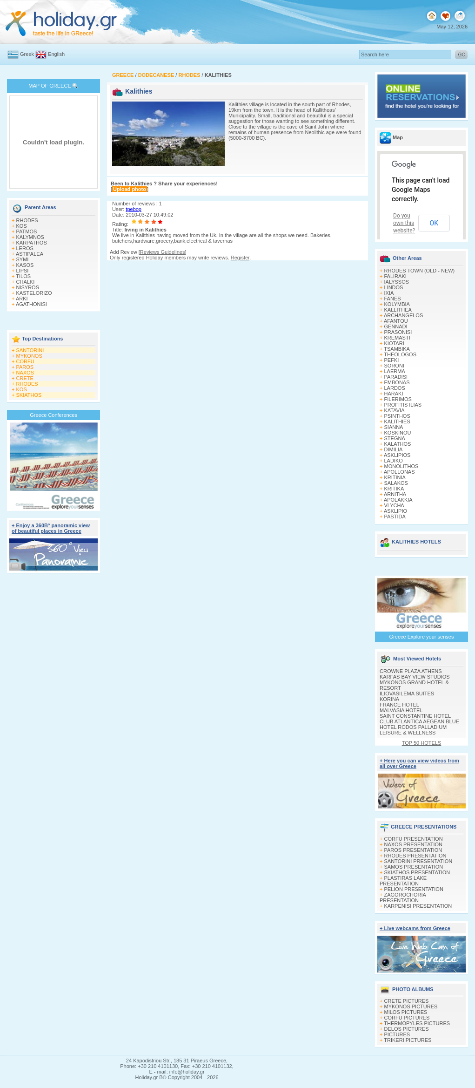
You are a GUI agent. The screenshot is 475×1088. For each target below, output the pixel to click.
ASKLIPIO (395, 511)
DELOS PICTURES (406, 1029)
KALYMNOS (30, 237)
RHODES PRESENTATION (415, 855)
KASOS (25, 265)
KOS (21, 226)
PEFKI (391, 360)
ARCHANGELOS (403, 315)
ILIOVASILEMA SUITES (407, 693)
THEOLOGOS (400, 354)
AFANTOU (396, 321)
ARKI (22, 298)
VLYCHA (394, 505)
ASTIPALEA (29, 254)
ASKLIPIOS (397, 455)
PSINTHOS (397, 416)
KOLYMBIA (397, 304)
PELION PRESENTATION (413, 889)
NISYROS (28, 287)
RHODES (27, 220)
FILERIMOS (398, 399)
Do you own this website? (404, 223)
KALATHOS (397, 444)
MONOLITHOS (401, 466)
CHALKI (25, 282)
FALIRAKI (395, 276)
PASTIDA (395, 516)
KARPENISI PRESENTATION (418, 906)
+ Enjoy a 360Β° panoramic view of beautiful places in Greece (51, 528)
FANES (392, 298)
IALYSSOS (396, 282)
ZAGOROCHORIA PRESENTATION (403, 897)
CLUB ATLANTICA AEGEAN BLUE (419, 721)
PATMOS (26, 231)
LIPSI (22, 270)
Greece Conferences (53, 415)
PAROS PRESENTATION (413, 850)
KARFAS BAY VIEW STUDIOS (415, 677)
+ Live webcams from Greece (415, 928)
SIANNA (393, 427)
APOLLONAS (399, 472)
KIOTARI (394, 343)
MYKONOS (29, 356)
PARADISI (396, 377)
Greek (27, 54)
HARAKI (393, 393)
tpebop (133, 209)
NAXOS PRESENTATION (413, 844)
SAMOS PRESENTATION (413, 867)
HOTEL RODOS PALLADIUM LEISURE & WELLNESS (413, 729)
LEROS (24, 248)
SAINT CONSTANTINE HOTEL (415, 716)
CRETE (24, 378)
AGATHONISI (31, 304)
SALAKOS (396, 483)
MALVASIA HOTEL (401, 710)
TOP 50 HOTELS (422, 743)
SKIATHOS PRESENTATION (417, 872)
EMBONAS (397, 382)
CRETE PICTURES (406, 1001)
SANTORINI (30, 350)
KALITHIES (397, 421)
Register (240, 257)
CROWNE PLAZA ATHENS (411, 671)
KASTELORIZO (34, 293)
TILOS (23, 276)
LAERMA (394, 371)
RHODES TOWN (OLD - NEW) (419, 270)
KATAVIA (394, 410)
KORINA (389, 699)
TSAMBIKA (397, 349)
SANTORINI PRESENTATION (418, 861)
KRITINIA (395, 477)
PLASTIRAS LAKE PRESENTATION (403, 880)
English (56, 54)
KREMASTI (397, 337)
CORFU (25, 361)
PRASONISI (398, 332)
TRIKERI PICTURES (407, 1040)
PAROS (25, 367)
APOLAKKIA (398, 500)
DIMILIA (393, 449)
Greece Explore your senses (421, 636)
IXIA (389, 293)
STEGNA (394, 438)
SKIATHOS (29, 395)
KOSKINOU (397, 432)
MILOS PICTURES (406, 1012)
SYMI (22, 259)
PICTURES (397, 1034)
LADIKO (393, 460)
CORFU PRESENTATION (413, 839)
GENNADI (396, 326)
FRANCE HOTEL (399, 704)
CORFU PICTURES (407, 1017)
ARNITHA (395, 494)
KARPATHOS (31, 242)
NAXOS (25, 372)
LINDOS (393, 287)
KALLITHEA (398, 310)
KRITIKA (394, 488)
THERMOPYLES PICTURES (417, 1023)
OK (434, 223)
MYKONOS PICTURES (411, 1006)
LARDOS (394, 388)
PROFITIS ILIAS (403, 405)
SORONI (394, 365)
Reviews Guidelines (162, 252)
